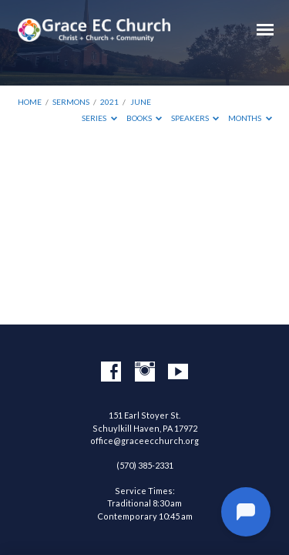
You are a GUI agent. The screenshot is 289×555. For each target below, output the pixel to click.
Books (144, 118)
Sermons (70, 101)
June (140, 101)
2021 (109, 101)
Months (250, 118)
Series (99, 118)
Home (30, 101)
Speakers (195, 118)
